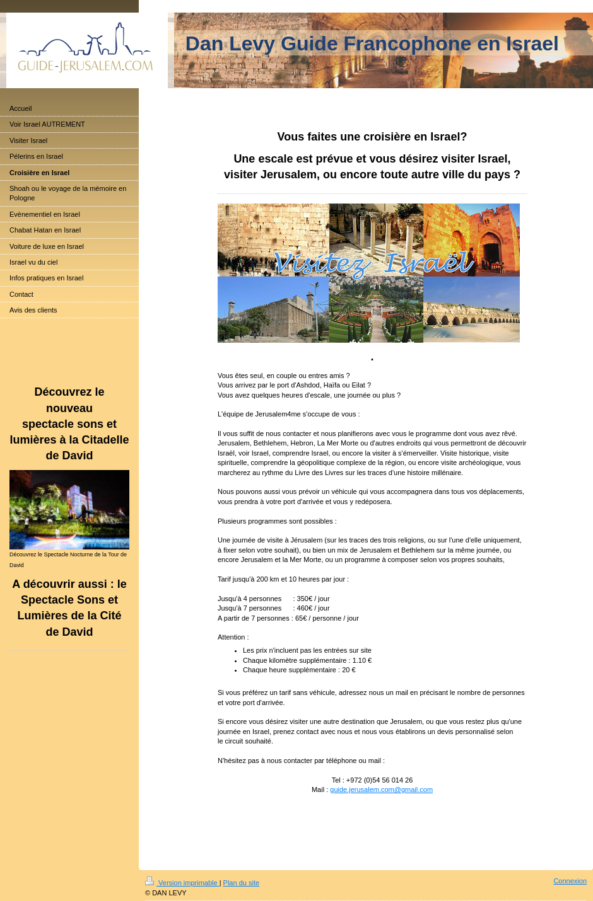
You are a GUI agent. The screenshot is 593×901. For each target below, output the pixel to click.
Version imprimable (182, 883)
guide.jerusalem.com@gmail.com (381, 789)
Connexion (570, 881)
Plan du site (241, 883)
